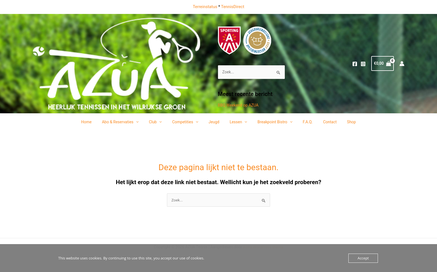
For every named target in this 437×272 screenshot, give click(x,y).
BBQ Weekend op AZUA (238, 105)
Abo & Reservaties (129, 122)
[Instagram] (363, 63)
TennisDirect (232, 6)
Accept (363, 258)
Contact (321, 122)
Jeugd (215, 122)
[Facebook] (354, 63)
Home (97, 122)
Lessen (237, 122)
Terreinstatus (205, 6)
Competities (189, 122)
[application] (144, 122)
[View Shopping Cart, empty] (382, 63)
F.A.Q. (302, 122)
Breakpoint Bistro (271, 122)
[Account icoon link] (401, 63)
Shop (340, 122)
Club (161, 122)
